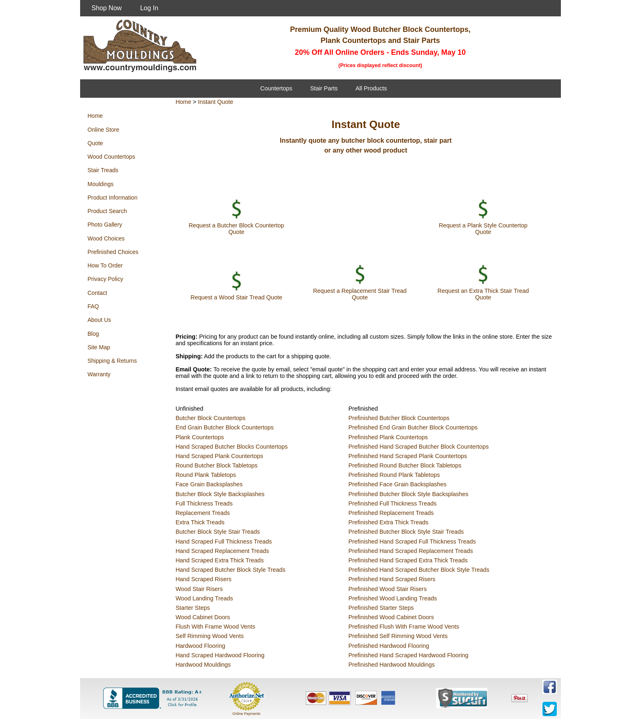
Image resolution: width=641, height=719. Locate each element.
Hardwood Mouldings (203, 664)
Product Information (112, 197)
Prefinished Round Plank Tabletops (394, 475)
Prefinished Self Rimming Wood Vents (398, 636)
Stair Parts (324, 88)
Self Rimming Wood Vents (209, 636)
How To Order (105, 265)
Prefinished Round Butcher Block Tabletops (405, 465)
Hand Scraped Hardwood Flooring (219, 655)
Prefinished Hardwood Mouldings (391, 664)
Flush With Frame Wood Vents (215, 626)
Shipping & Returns (112, 360)
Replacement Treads (202, 513)
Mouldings (100, 184)
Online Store (103, 129)
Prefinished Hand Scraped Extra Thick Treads (408, 560)
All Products (371, 88)
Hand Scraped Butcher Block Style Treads (230, 569)
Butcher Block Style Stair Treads (217, 531)
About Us (99, 320)
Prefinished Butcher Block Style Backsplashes (408, 494)
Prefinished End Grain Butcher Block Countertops (412, 427)
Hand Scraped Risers (203, 579)
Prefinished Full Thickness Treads (392, 503)
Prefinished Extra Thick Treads (388, 522)
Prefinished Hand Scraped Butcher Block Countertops (418, 446)
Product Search (107, 211)
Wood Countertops (111, 156)
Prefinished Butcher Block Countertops (398, 418)
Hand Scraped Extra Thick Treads (219, 560)
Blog (93, 333)
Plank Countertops (199, 437)
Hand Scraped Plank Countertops (219, 456)
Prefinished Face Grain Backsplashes (397, 484)
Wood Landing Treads (204, 598)
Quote (95, 143)
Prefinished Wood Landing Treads (392, 598)
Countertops (276, 88)
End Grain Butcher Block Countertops (224, 427)
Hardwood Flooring (200, 646)
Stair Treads (102, 170)
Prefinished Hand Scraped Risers (391, 579)
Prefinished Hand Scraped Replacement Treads (410, 551)
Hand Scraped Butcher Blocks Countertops (231, 446)
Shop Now (107, 7)
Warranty (98, 374)
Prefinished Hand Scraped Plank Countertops (407, 456)
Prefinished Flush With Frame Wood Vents (403, 626)
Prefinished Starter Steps (381, 607)
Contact (97, 293)
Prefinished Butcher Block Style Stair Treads (406, 531)
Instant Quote (215, 102)
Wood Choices (106, 238)
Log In (149, 7)
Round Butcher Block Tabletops (216, 465)
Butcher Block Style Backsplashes (219, 494)
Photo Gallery (104, 224)
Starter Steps (192, 607)
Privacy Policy (105, 279)
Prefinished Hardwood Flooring (388, 646)
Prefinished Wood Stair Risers (387, 589)
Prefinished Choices (113, 252)
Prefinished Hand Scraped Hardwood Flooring (408, 655)
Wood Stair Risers (199, 589)
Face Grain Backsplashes (208, 484)
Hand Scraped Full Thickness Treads (223, 541)
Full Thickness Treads (204, 503)
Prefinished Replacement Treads (391, 513)
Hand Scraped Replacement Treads (222, 551)
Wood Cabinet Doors (202, 617)
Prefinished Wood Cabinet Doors (391, 617)
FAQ (93, 306)
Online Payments (246, 714)
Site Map (98, 347)
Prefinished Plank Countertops (388, 437)
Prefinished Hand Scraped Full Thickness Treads (412, 541)
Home (95, 115)
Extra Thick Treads (199, 522)
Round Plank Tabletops (205, 475)
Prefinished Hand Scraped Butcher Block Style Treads (418, 569)
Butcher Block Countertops (210, 418)
